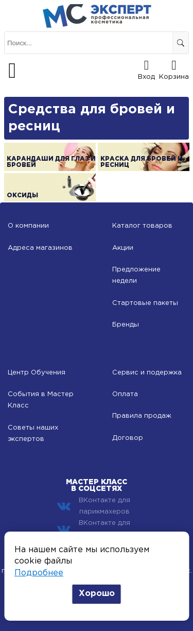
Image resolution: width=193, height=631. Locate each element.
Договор (127, 438)
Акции (122, 248)
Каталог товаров (142, 226)
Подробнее (38, 573)
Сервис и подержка (147, 373)
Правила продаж (141, 416)
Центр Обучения (36, 373)
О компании (28, 226)
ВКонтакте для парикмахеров (93, 506)
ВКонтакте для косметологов (93, 528)
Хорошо (97, 594)
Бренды (125, 325)
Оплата (125, 394)
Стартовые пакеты (145, 303)
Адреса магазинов (40, 248)
